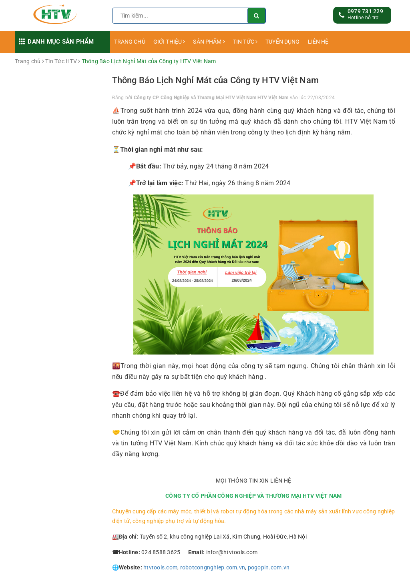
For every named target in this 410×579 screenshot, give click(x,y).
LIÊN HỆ (318, 41)
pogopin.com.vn (267, 567)
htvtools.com (159, 567)
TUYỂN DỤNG (282, 41)
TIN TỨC (245, 41)
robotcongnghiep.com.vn (212, 567)
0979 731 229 (365, 11)
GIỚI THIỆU (169, 41)
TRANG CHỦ (129, 41)
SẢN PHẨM (209, 41)
